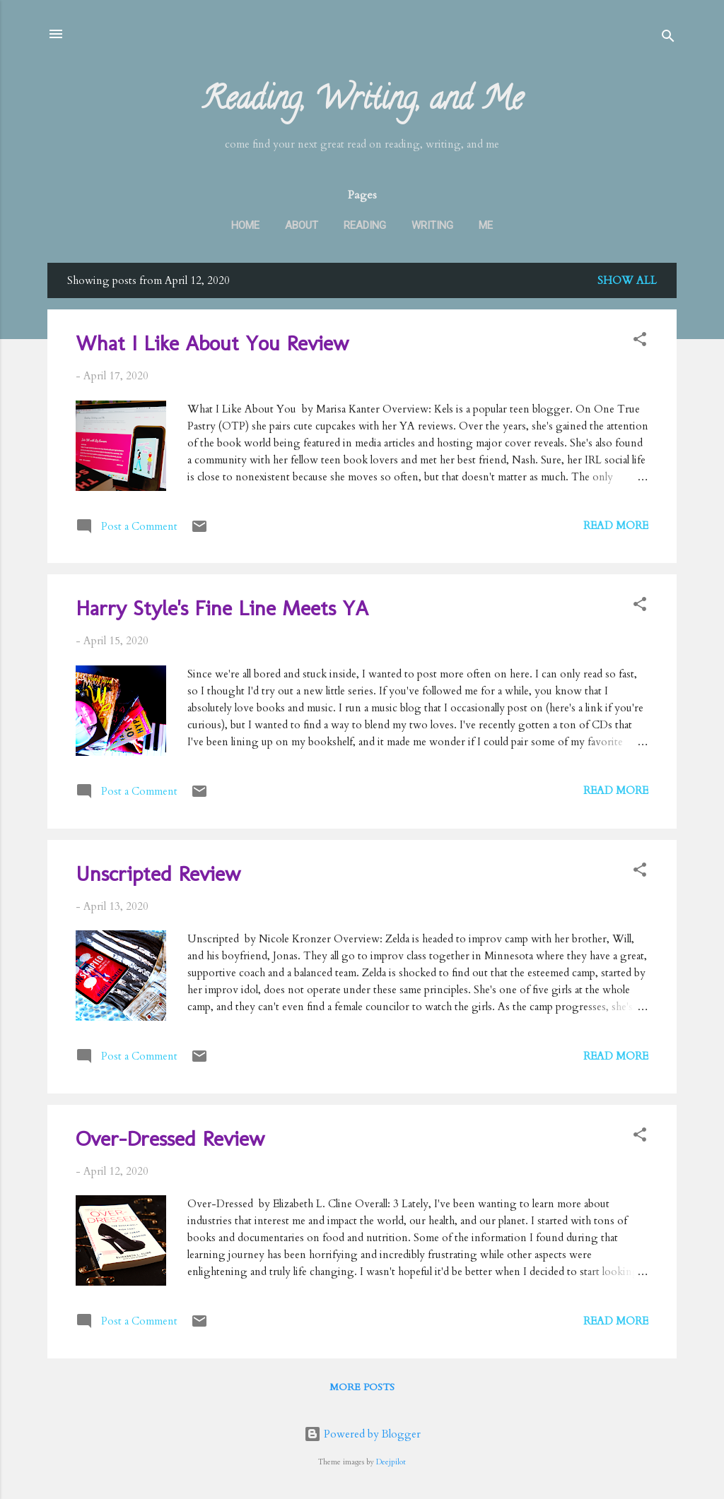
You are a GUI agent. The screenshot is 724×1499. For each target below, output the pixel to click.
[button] (639, 341)
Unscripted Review (158, 874)
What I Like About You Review (212, 343)
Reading (365, 225)
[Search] (668, 38)
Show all (627, 280)
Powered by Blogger (362, 1434)
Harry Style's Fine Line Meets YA (222, 608)
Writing (432, 225)
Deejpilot (391, 1462)
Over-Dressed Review (170, 1138)
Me (486, 225)
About (301, 225)
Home (245, 225)
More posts (362, 1387)
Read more (615, 526)
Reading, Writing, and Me (362, 102)
